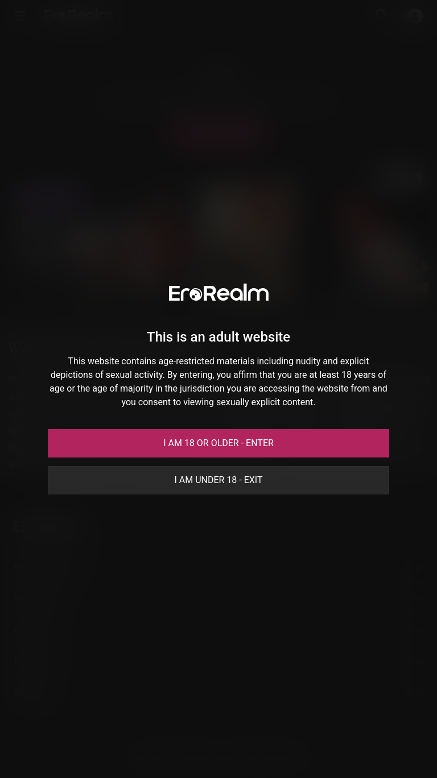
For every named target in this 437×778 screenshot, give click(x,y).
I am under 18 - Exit (218, 480)
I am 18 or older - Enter (218, 443)
